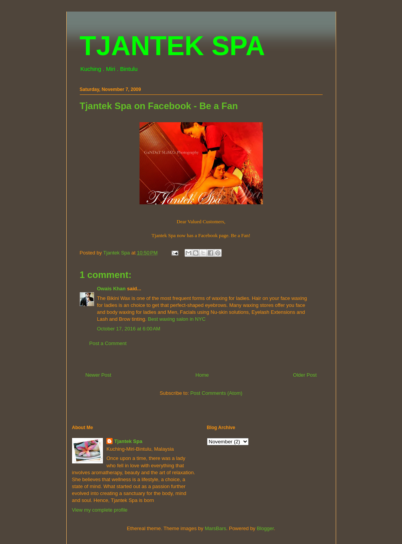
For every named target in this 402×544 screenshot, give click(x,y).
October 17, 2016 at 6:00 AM (128, 329)
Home (202, 375)
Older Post (304, 375)
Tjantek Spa (128, 441)
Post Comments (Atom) (216, 393)
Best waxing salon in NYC (177, 319)
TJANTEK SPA (172, 46)
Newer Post (98, 375)
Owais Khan (111, 288)
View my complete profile (100, 510)
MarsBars (215, 528)
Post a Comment (108, 343)
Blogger (265, 528)
